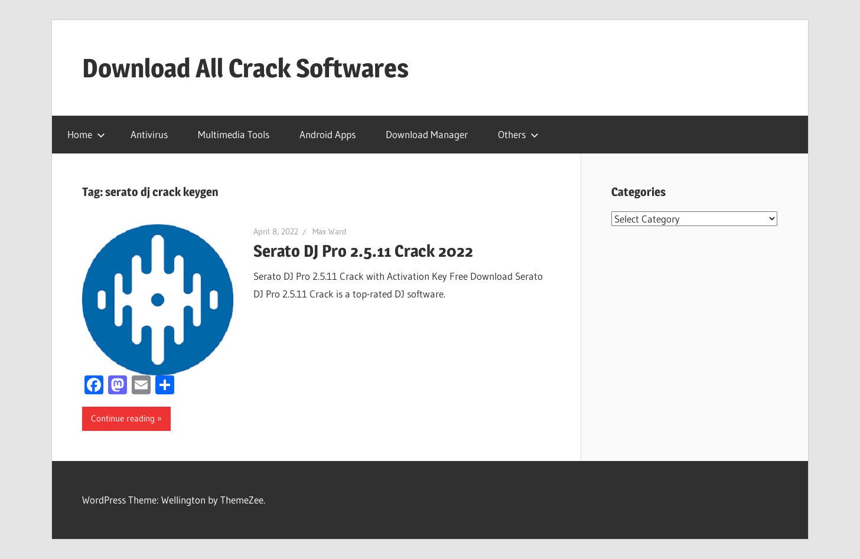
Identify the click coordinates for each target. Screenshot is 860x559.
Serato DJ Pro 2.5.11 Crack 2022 (363, 251)
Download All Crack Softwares (245, 68)
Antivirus (149, 134)
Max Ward (329, 231)
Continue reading (123, 418)
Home (86, 134)
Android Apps (327, 134)
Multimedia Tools (233, 134)
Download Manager (427, 134)
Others (518, 134)
